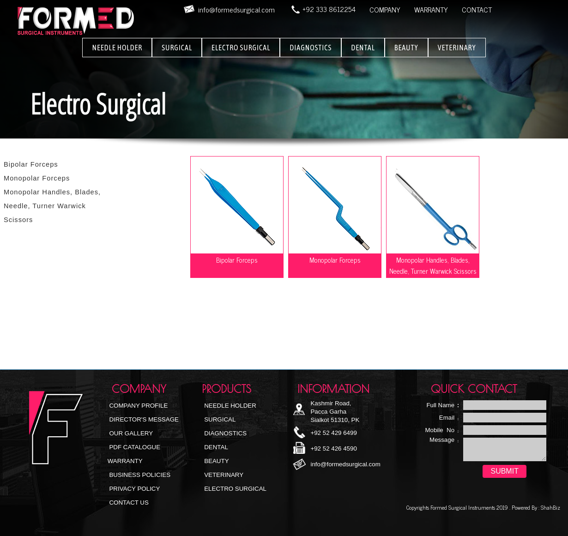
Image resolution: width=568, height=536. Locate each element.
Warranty (125, 461)
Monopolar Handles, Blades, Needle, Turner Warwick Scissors (52, 205)
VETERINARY (457, 47)
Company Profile (138, 405)
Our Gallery (130, 433)
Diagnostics (225, 433)
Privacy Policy (134, 488)
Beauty (216, 461)
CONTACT (477, 9)
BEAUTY (406, 47)
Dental (215, 447)
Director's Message (143, 419)
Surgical (219, 419)
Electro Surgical (235, 488)
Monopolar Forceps (37, 178)
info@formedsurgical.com (345, 464)
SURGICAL (177, 47)
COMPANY (384, 9)
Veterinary (223, 474)
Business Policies (139, 474)
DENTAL (363, 47)
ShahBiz (549, 507)
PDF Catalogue (134, 447)
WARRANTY (431, 9)
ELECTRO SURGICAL (240, 47)
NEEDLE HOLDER (117, 47)
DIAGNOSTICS (311, 47)
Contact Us (128, 502)
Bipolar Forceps (31, 164)
